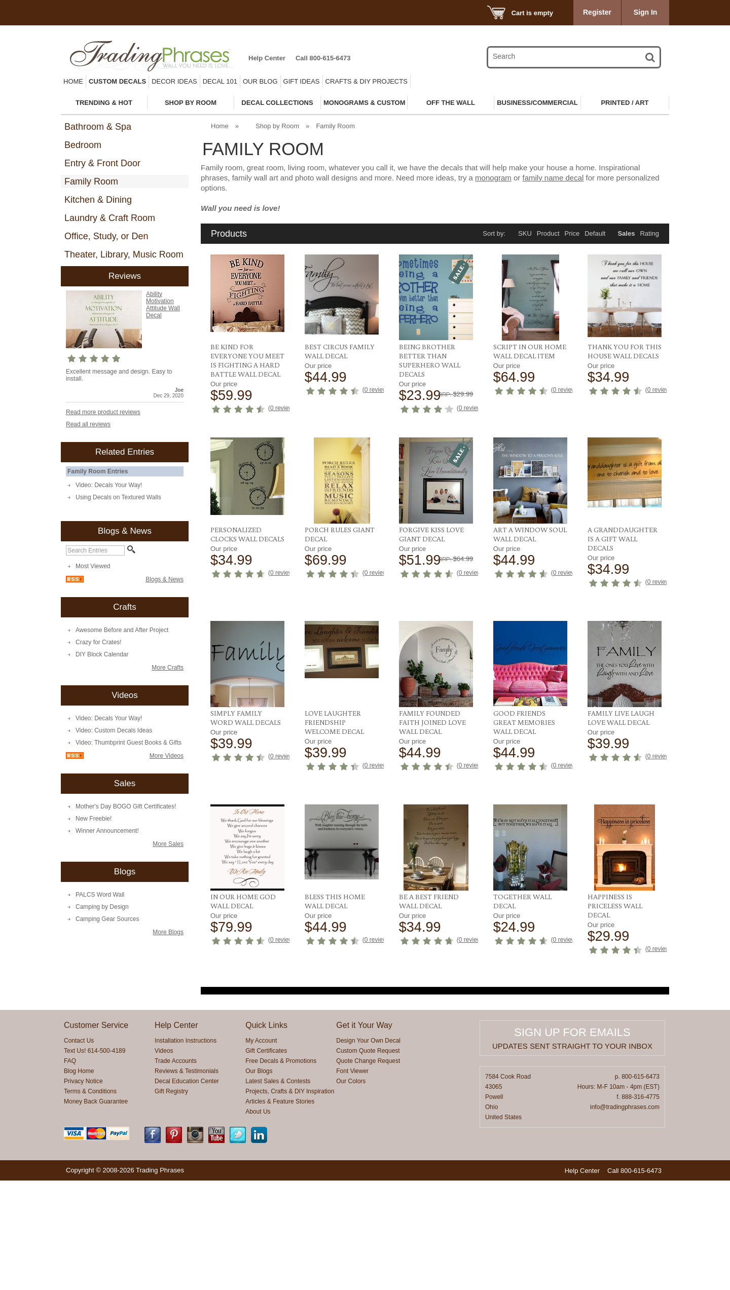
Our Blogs (258, 1180)
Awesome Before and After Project (122, 630)
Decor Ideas (174, 81)
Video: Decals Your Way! (109, 485)
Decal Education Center (187, 1190)
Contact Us (79, 1150)
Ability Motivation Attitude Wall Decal (163, 304)
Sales (626, 233)
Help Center (266, 58)
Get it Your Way (364, 1134)
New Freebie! (94, 818)
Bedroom (82, 145)
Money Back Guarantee (96, 1210)
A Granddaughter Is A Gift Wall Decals (434, 685)
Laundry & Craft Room (109, 218)
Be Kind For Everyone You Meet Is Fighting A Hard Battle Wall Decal (247, 360)
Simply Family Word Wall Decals (528, 681)
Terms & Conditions (90, 1200)
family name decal (553, 177)
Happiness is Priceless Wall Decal (615, 1024)
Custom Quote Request (367, 1160)
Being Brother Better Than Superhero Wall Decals (429, 360)
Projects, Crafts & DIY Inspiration (289, 1200)
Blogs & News (164, 579)
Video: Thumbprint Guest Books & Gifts (128, 742)
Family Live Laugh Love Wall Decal (432, 855)
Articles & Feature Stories (279, 1210)
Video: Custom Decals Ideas (114, 730)
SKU (525, 233)
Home (73, 81)
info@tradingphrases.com (625, 1216)
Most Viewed (93, 566)
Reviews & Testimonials (186, 1180)
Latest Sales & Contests (277, 1190)
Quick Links (266, 1134)
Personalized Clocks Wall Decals (530, 516)
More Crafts (168, 667)
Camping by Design (102, 906)
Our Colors (351, 1190)
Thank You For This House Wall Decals (625, 351)
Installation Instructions (185, 1150)
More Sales (168, 843)
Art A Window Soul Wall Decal (341, 681)
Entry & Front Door (102, 163)
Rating (649, 233)
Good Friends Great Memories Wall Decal (336, 859)
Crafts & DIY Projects (366, 81)
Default (595, 233)
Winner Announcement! (107, 830)
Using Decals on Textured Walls (118, 497)
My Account (261, 1150)
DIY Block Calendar (102, 654)
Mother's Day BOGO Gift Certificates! (126, 806)
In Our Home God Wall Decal (526, 855)
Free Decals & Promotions (280, 1170)
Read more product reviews (103, 412)
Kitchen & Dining (98, 200)
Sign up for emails (572, 1141)
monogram (493, 177)
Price (572, 233)
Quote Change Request (368, 1170)
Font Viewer (352, 1180)
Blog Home (79, 1180)
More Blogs (168, 932)
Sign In (646, 12)
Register (597, 12)
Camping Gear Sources (107, 919)
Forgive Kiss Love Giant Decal (242, 681)
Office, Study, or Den (106, 236)
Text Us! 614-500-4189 (94, 1160)
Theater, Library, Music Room (124, 254)
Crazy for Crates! (99, 642)
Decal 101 (220, 81)
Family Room (91, 181)
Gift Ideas (301, 81)
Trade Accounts (176, 1170)
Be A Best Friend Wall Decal (429, 1020)
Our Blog (260, 81)
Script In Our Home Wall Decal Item (529, 351)
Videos (164, 1160)
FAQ (70, 1170)
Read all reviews (88, 424)
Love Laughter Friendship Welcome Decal (617, 685)
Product (548, 233)
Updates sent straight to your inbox (572, 1155)
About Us (257, 1221)
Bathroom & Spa (97, 127)
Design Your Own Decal (368, 1150)
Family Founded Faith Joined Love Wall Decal (243, 859)
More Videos (167, 755)
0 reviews (283, 408)
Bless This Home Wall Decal (618, 855)
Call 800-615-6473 (323, 58)
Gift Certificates (266, 1160)
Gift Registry (171, 1200)
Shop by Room (277, 126)
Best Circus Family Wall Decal (340, 351)
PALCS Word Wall (100, 894)
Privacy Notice (83, 1190)
